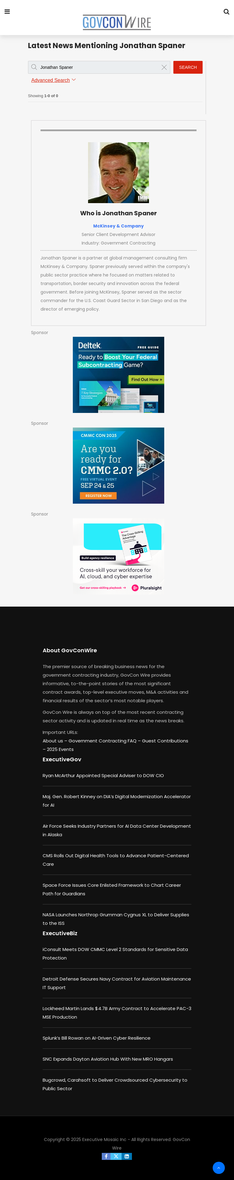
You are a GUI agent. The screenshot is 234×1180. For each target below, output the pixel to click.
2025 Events (60, 749)
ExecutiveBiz (60, 933)
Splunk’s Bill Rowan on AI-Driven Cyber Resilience (97, 1038)
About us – (56, 741)
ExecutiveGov (62, 759)
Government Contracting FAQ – (105, 741)
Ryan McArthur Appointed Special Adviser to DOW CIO (103, 775)
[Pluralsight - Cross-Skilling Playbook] (118, 556)
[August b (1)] (118, 466)
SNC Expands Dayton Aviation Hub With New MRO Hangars (108, 1059)
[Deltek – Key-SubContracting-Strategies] (118, 375)
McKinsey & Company (118, 226)
